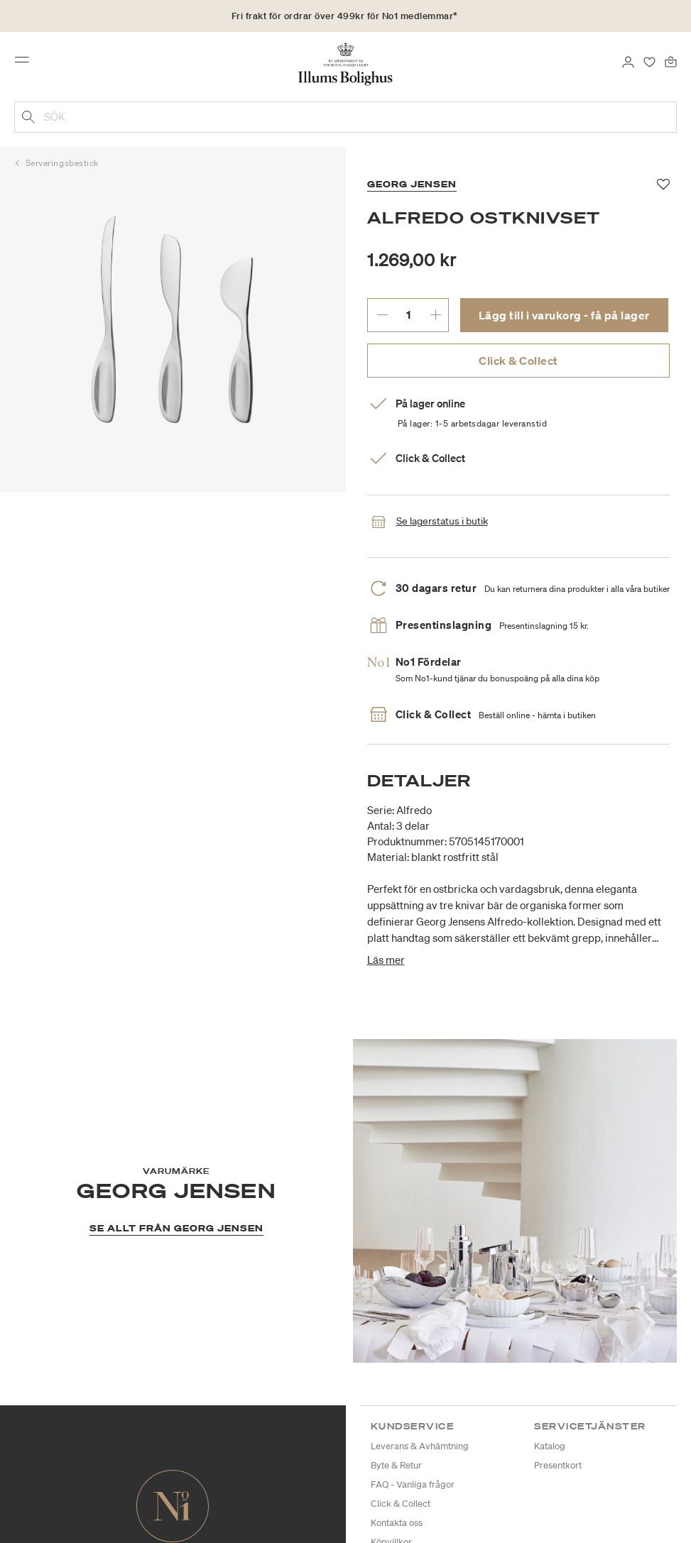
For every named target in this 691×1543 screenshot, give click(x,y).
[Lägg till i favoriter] (664, 184)
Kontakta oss (397, 1523)
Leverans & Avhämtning (420, 1446)
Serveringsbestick (62, 163)
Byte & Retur (396, 1465)
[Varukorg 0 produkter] (671, 61)
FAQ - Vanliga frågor (413, 1484)
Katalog (549, 1446)
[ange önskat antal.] (409, 314)
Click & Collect (518, 360)
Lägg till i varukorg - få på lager (564, 315)
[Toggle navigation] (26, 63)
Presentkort (558, 1465)
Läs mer (386, 959)
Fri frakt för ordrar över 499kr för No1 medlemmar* (345, 16)
